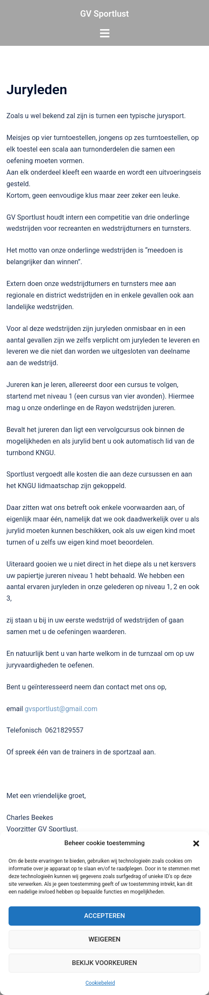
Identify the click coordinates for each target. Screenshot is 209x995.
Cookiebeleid (100, 983)
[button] (196, 843)
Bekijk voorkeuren (104, 963)
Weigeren (104, 940)
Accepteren (105, 916)
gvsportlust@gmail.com (61, 709)
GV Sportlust (104, 14)
